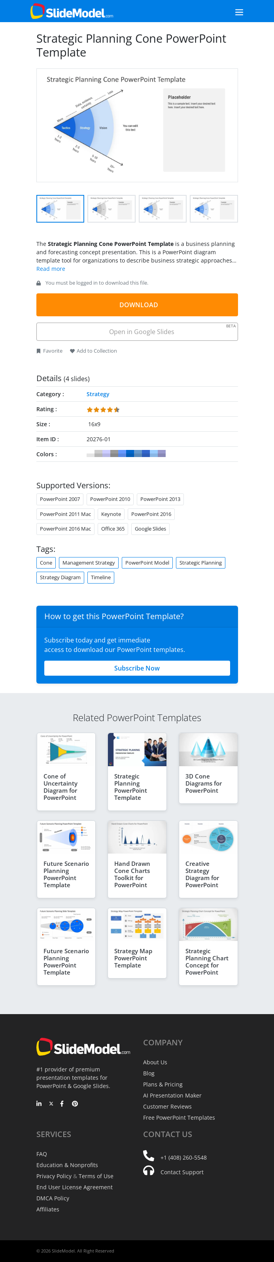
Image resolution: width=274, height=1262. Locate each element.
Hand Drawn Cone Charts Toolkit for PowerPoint (132, 874)
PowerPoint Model (147, 562)
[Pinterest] (75, 1104)
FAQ (41, 1154)
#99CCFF (154, 453)
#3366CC (146, 453)
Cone (46, 562)
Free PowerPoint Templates (179, 1117)
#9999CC (162, 453)
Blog (149, 1073)
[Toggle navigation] (230, 11)
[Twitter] (51, 1104)
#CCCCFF (106, 453)
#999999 (114, 453)
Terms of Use (96, 1176)
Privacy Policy (54, 1176)
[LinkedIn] (39, 1104)
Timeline (101, 577)
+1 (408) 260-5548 (184, 1157)
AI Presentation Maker (172, 1095)
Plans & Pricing (163, 1084)
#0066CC (130, 453)
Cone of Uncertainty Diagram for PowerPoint (60, 786)
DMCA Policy (52, 1198)
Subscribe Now (137, 668)
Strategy (98, 394)
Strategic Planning (201, 562)
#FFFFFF (90, 453)
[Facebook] (63, 1104)
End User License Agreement (74, 1187)
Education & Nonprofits (67, 1165)
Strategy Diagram (60, 577)
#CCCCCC (98, 453)
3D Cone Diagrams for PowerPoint (203, 783)
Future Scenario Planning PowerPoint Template (66, 874)
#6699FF (122, 453)
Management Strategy (88, 562)
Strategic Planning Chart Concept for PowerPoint (207, 961)
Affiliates (47, 1209)
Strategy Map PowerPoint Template (133, 958)
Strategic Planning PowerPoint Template (130, 786)
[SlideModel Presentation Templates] (71, 11)
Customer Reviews (167, 1106)
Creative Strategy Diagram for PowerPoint (202, 874)
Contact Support (182, 1172)
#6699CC (138, 453)
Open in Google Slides (172, 329)
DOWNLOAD (138, 304)
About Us (155, 1062)
